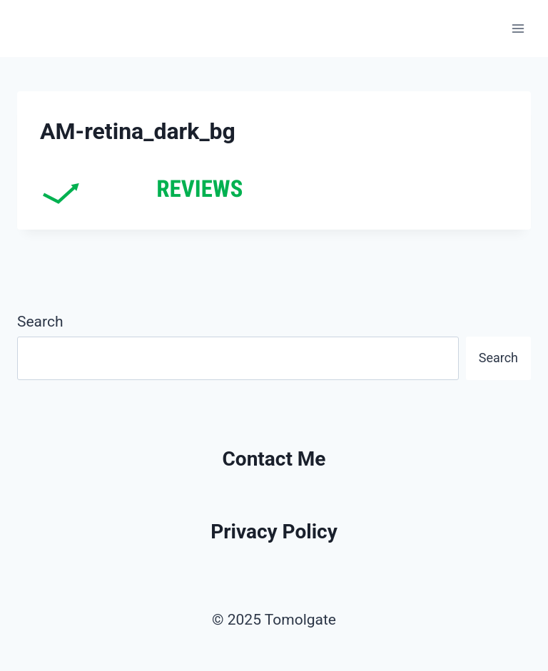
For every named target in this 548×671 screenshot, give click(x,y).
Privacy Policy (274, 531)
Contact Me (274, 459)
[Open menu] (517, 28)
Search (40, 321)
